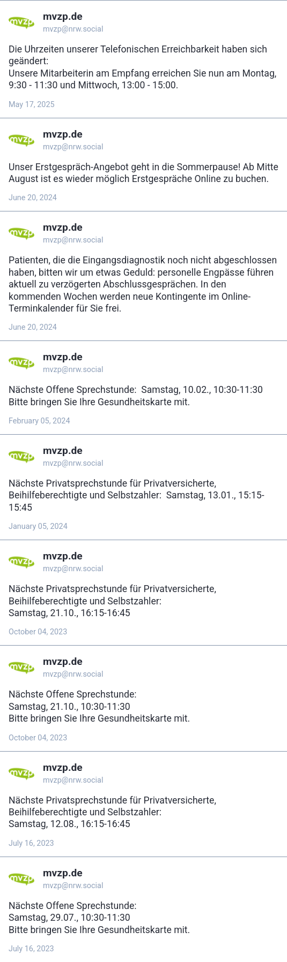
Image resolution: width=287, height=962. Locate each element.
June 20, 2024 (33, 197)
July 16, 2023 (31, 843)
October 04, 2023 (38, 632)
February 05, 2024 (39, 421)
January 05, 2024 (38, 526)
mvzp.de (63, 16)
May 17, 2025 (32, 104)
